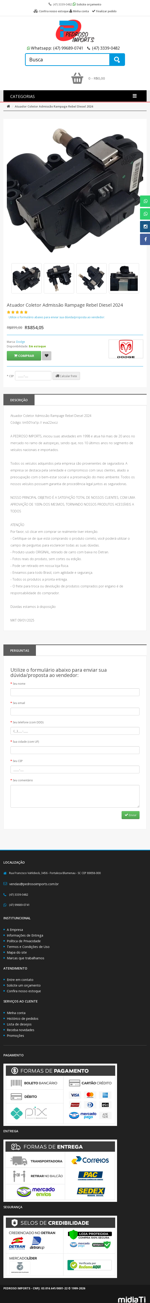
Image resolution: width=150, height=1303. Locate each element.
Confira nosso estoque (24, 991)
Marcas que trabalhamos (25, 958)
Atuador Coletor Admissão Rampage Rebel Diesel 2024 (54, 106)
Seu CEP (18, 761)
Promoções (15, 1035)
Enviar (131, 815)
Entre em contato (20, 979)
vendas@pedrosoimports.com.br (34, 884)
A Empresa (15, 929)
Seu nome (19, 684)
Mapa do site (17, 952)
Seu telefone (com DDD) (28, 722)
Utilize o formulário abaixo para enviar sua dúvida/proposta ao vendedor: (57, 317)
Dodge (20, 342)
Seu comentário (23, 780)
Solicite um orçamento (24, 985)
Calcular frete (66, 376)
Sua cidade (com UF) (26, 742)
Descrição (19, 400)
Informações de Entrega (25, 935)
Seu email (19, 703)
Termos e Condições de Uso (28, 947)
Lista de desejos (19, 1024)
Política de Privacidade (24, 941)
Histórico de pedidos (22, 1018)
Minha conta (16, 1013)
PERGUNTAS (19, 650)
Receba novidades (20, 1030)
